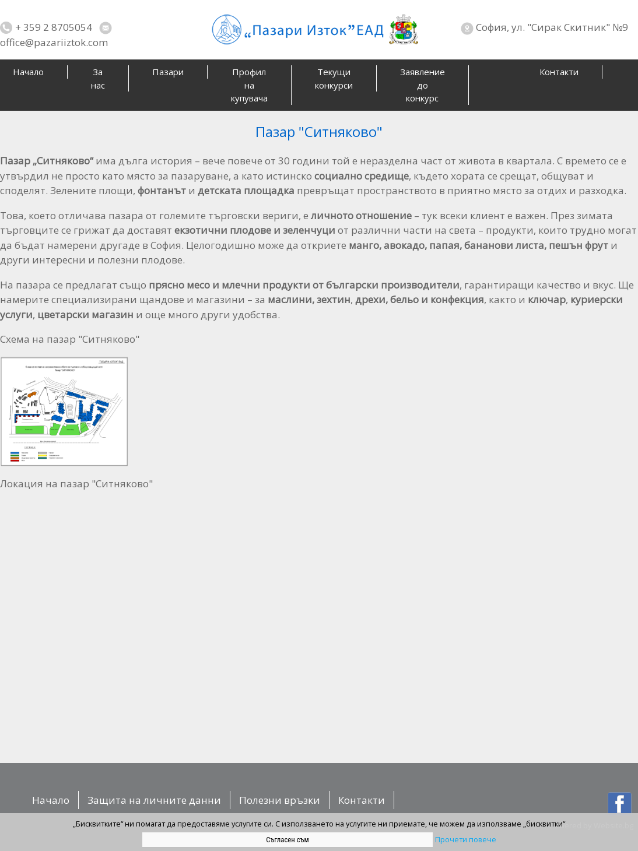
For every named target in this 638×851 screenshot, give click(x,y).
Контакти (559, 72)
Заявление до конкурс (422, 85)
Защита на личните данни (154, 800)
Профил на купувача (249, 85)
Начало (50, 800)
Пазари (168, 72)
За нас (98, 78)
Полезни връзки (279, 800)
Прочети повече (465, 839)
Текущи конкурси (334, 78)
